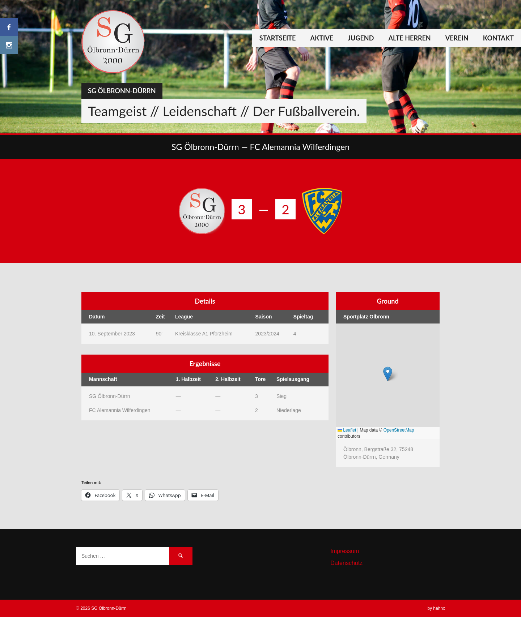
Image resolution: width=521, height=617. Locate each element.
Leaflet (347, 430)
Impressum (344, 551)
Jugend (361, 38)
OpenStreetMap (399, 430)
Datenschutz (346, 563)
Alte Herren (409, 38)
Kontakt (498, 38)
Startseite (277, 38)
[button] (387, 374)
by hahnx (436, 608)
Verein (457, 38)
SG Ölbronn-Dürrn (122, 91)
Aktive (321, 38)
